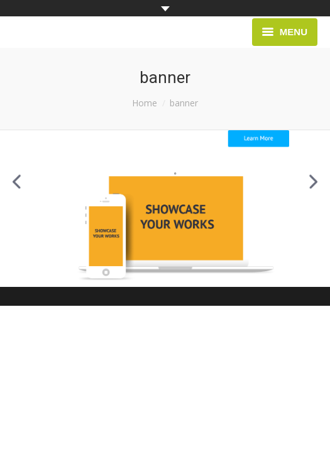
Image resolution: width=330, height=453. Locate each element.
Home (144, 103)
